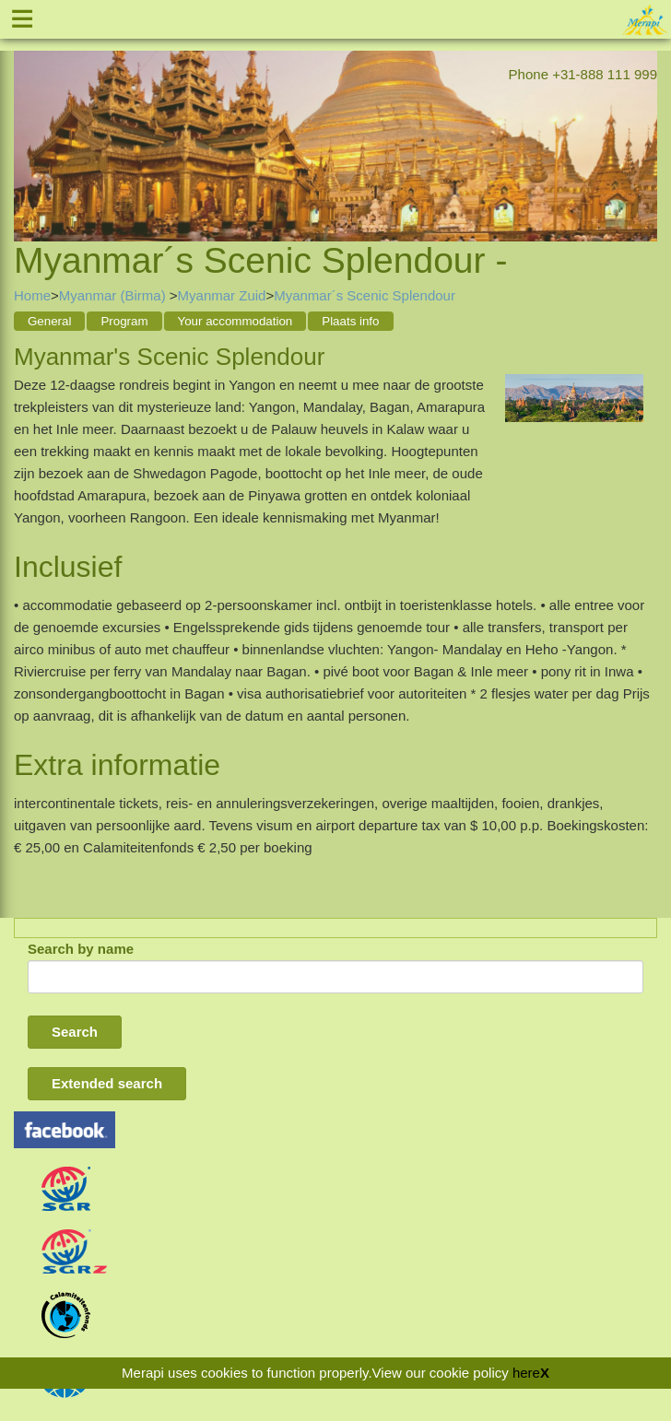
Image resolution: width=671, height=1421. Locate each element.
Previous (27, 122)
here (526, 1372)
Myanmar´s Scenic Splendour (364, 295)
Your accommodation (235, 321)
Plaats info (350, 321)
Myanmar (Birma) (114, 295)
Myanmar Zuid (222, 295)
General (49, 321)
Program (123, 321)
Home (32, 295)
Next (643, 122)
